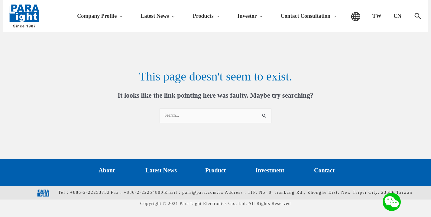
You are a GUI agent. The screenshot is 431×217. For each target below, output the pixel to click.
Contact (324, 171)
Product (215, 171)
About (107, 171)
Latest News (161, 171)
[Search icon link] (417, 16)
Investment (269, 171)
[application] (165, 16)
